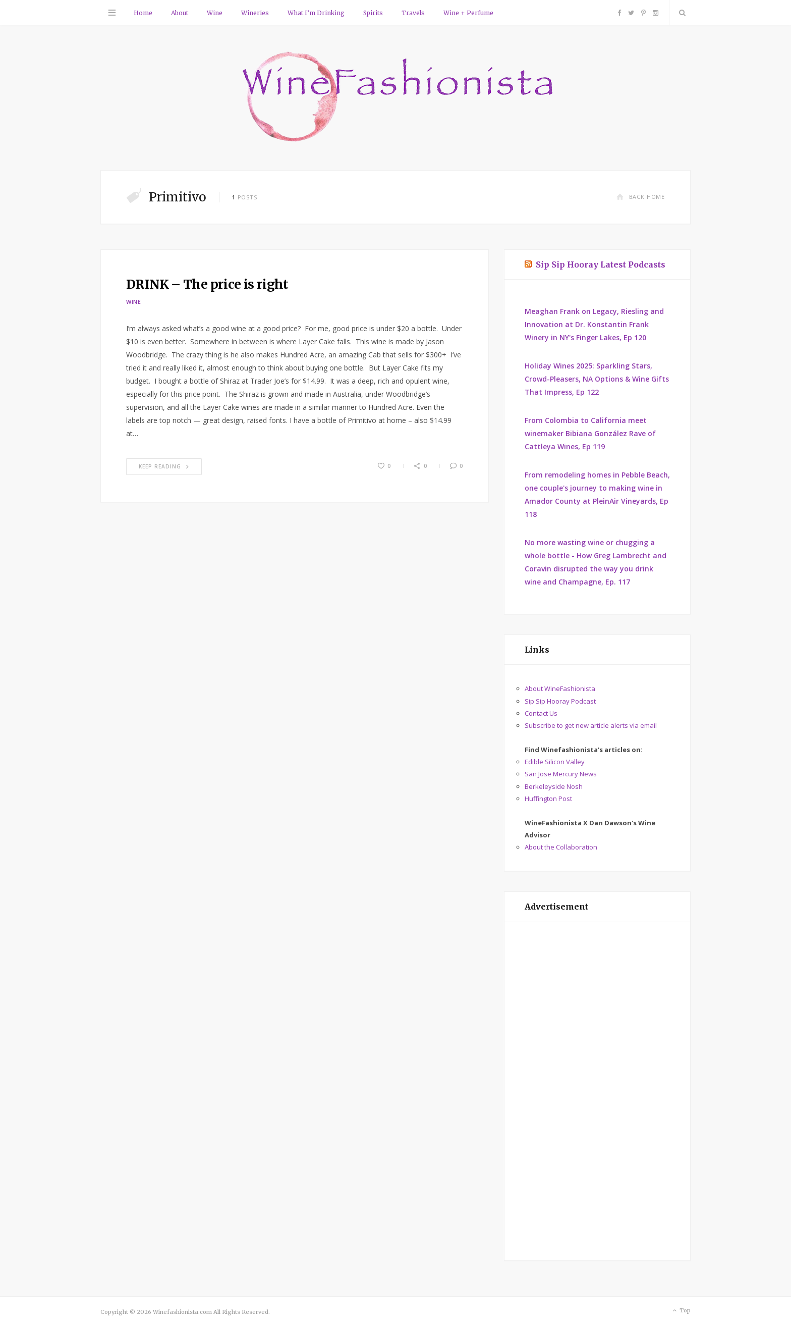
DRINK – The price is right (207, 284)
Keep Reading (164, 466)
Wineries (255, 13)
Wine (214, 13)
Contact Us (541, 713)
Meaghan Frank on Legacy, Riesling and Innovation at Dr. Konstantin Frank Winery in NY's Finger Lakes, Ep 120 (594, 324)
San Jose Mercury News (561, 773)
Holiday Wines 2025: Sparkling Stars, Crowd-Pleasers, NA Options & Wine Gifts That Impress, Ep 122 (597, 379)
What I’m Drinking (316, 13)
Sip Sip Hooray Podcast (560, 701)
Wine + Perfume (468, 13)
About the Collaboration (561, 847)
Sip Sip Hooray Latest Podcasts (600, 264)
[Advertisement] (597, 1091)
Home (143, 13)
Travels (413, 13)
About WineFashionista (560, 688)
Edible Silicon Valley (555, 761)
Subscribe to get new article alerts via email (591, 725)
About (179, 13)
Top (681, 1311)
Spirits (373, 13)
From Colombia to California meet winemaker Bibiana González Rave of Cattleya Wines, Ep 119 (590, 433)
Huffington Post (548, 798)
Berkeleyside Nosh (554, 786)
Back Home (640, 196)
